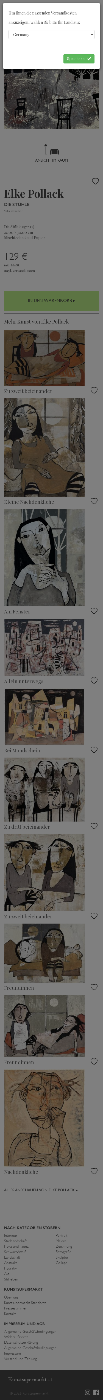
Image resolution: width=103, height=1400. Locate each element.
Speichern (79, 58)
